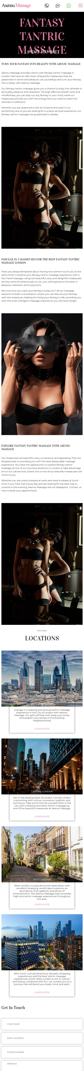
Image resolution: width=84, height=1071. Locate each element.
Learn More (42, 728)
